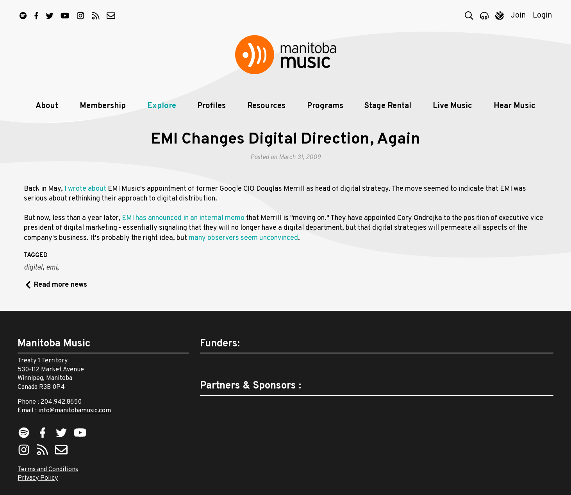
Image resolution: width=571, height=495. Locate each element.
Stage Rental (387, 106)
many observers (214, 238)
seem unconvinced (269, 238)
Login (542, 16)
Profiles (211, 106)
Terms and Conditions (48, 470)
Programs (325, 106)
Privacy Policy (38, 478)
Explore (161, 106)
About (47, 106)
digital (33, 267)
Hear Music (514, 106)
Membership (103, 106)
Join (518, 16)
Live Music (452, 106)
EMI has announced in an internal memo (183, 218)
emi (51, 267)
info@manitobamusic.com (74, 411)
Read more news (60, 284)
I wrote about (85, 189)
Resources (266, 106)
